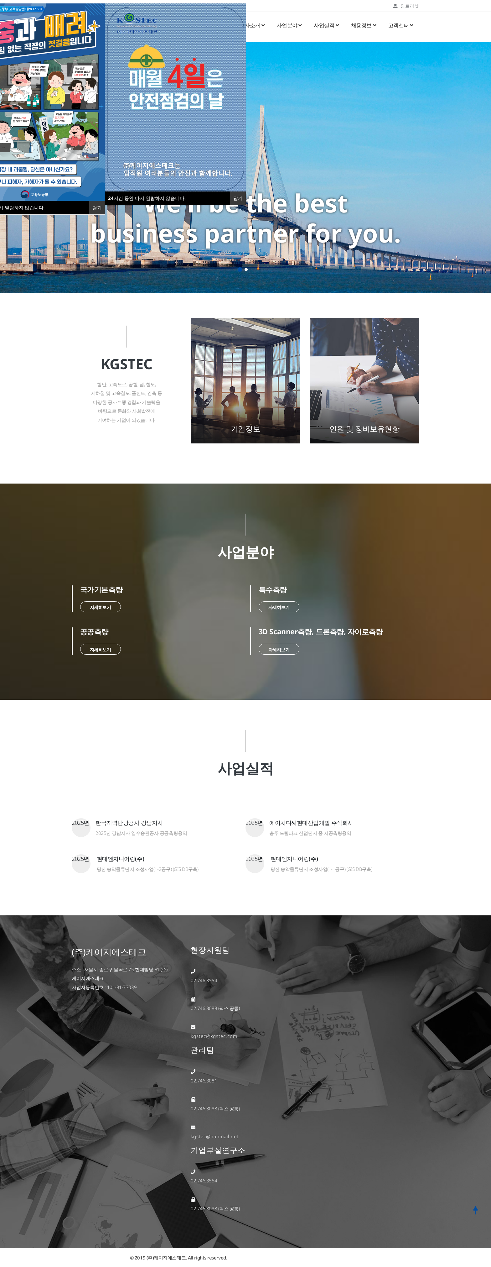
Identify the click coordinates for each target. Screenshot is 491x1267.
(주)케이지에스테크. (167, 1257)
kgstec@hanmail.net (215, 1136)
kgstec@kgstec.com (214, 1036)
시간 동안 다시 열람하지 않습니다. (147, 198)
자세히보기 (100, 607)
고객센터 (400, 25)
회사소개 (252, 25)
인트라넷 (406, 6)
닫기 (238, 198)
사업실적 (326, 25)
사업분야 (289, 25)
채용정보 (363, 25)
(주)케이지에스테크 (109, 952)
